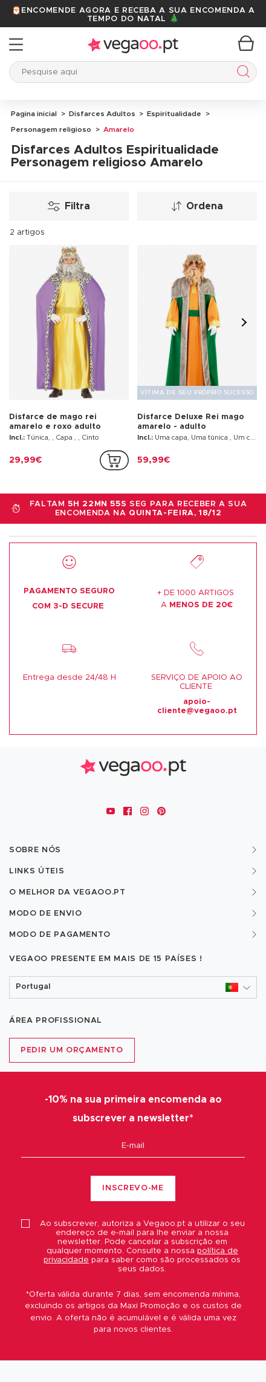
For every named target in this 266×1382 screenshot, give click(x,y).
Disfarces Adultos (101, 113)
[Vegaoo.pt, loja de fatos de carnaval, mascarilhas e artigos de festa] (133, 765)
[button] (133, 987)
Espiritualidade (173, 113)
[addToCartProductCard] (114, 460)
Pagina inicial (34, 113)
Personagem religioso (51, 129)
